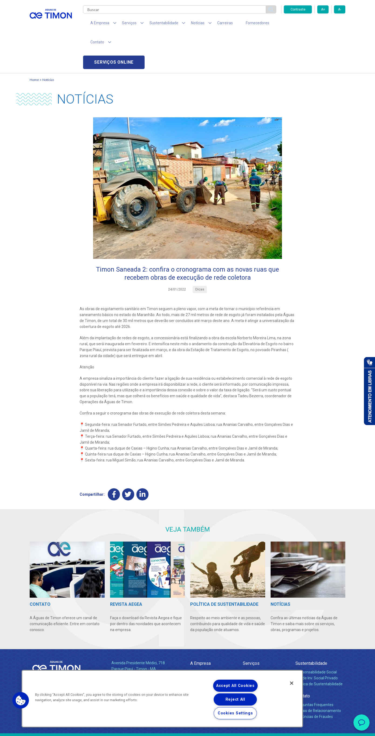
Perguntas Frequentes (314, 667)
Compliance (200, 640)
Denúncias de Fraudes (314, 679)
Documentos (254, 652)
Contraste (298, 9)
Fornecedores (237, 24)
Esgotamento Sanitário (262, 640)
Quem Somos (202, 634)
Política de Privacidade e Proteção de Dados (187, 728)
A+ (323, 9)
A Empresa (200, 625)
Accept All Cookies (235, 685)
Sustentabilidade (311, 625)
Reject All (235, 699)
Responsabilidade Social (316, 634)
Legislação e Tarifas (260, 646)
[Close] (292, 683)
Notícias (48, 42)
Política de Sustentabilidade (319, 646)
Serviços (251, 625)
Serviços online (315, 24)
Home (34, 42)
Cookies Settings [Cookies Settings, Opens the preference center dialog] (235, 713)
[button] (20, 700)
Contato (302, 658)
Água (247, 634)
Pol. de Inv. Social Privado (316, 640)
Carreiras (209, 24)
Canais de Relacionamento (318, 673)
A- (339, 9)
